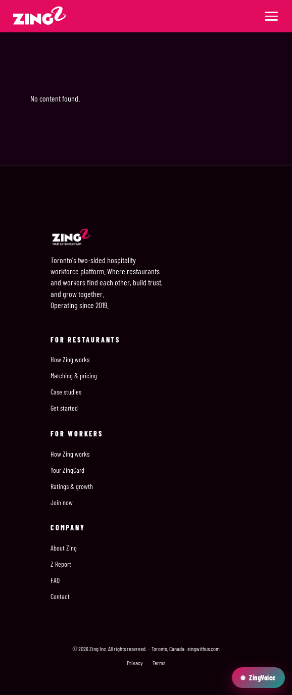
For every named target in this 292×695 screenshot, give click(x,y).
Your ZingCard (67, 470)
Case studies (66, 391)
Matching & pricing (74, 375)
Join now (62, 502)
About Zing (64, 547)
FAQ (55, 580)
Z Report (61, 564)
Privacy (134, 662)
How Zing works (70, 359)
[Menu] (271, 16)
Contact (60, 596)
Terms (159, 662)
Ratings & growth (72, 486)
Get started (64, 408)
